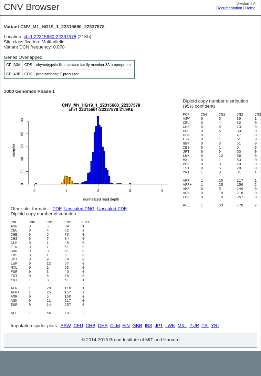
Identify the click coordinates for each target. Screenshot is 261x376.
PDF (57, 208)
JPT (159, 350)
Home (250, 8)
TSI (205, 350)
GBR (137, 350)
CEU (78, 350)
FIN (125, 350)
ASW (65, 350)
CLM (115, 350)
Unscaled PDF (112, 208)
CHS (102, 350)
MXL (182, 350)
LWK (170, 350)
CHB (90, 350)
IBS (148, 350)
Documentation (229, 8)
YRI (215, 350)
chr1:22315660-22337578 (50, 36)
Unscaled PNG (79, 208)
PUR (194, 350)
